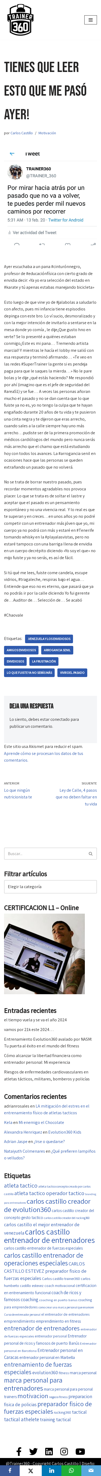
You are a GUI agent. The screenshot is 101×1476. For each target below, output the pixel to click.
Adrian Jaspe (15, 1141)
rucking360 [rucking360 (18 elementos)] (62, 1412)
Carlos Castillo (22, 132)
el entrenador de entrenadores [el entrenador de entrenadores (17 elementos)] (65, 1314)
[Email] (91, 1470)
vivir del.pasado (72, 673)
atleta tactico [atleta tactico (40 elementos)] (20, 1185)
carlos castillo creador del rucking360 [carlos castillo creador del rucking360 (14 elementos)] (66, 1218)
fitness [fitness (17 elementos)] (64, 1372)
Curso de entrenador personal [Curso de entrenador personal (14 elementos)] (22, 1314)
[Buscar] (44, 854)
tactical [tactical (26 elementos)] (79, 1412)
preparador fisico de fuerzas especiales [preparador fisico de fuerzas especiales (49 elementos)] (48, 1407)
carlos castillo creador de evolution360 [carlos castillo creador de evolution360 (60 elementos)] (47, 1205)
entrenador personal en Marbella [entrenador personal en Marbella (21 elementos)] (47, 1357)
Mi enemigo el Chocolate (41, 1122)
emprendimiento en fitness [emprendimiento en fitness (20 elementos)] (58, 1321)
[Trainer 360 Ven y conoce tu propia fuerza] (20, 20)
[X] (31, 1470)
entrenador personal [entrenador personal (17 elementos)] (51, 1336)
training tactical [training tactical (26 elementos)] (55, 1419)
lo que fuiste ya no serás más (29, 673)
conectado (60, 719)
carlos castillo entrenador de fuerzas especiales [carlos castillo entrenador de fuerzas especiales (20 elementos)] (43, 1248)
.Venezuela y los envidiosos (49, 639)
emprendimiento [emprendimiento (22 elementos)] (19, 1321)
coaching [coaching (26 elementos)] (29, 1299)
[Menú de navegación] (90, 19)
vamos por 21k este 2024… (29, 1029)
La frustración (44, 661)
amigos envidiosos (21, 650)
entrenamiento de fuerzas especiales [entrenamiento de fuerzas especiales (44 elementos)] (38, 1368)
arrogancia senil (57, 650)
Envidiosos (15, 661)
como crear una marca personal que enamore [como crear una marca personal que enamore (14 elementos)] (66, 1307)
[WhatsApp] (71, 1470)
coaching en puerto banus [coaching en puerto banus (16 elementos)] (58, 1300)
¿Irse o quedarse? (49, 1141)
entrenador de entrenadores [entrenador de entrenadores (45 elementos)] (42, 1328)
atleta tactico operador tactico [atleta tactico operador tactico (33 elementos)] (49, 1193)
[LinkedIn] (51, 1470)
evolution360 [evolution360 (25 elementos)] (45, 1373)
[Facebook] (10, 1470)
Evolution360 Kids (64, 1132)
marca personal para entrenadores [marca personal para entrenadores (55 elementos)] (33, 1384)
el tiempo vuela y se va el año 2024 (35, 1020)
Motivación (47, 132)
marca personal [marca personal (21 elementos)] (83, 1372)
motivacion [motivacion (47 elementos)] (33, 1396)
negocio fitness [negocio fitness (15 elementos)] (58, 1397)
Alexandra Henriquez (23, 1132)
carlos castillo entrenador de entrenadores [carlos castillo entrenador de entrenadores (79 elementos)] (49, 1236)
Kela (8, 1122)
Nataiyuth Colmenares (24, 1151)
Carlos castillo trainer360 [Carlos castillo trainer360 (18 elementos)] (61, 1278)
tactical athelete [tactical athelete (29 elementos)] (21, 1419)
